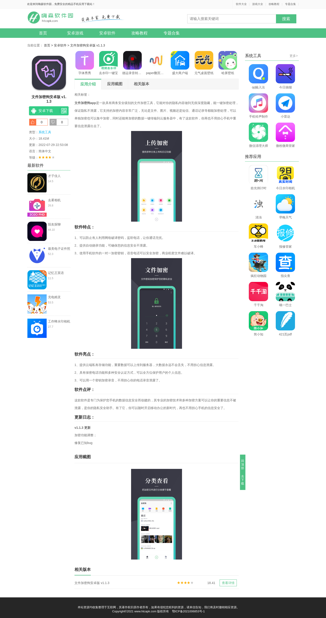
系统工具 (44, 132)
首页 (43, 33)
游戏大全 (257, 4)
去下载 (242, 480)
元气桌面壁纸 (203, 63)
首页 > (49, 45)
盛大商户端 (180, 63)
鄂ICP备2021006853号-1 (188, 611)
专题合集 (290, 4)
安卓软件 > (62, 45)
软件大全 (241, 4)
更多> (294, 56)
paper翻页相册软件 (156, 63)
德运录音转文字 (132, 63)
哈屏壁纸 (227, 63)
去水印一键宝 (108, 63)
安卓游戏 (75, 33)
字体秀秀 (84, 63)
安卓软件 (107, 33)
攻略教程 (273, 4)
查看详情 (228, 583)
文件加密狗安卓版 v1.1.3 (87, 45)
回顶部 (242, 464)
